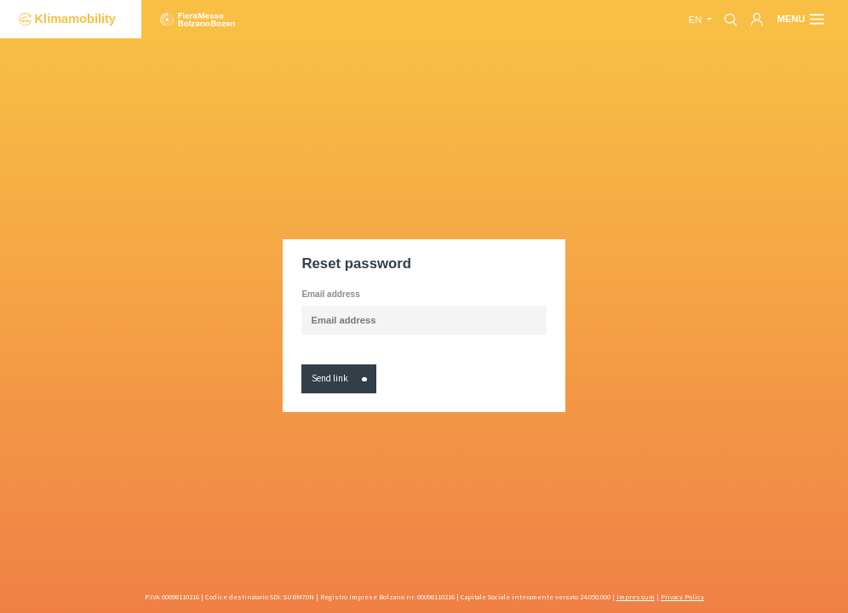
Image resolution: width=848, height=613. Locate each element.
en (697, 19)
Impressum (635, 597)
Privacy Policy (682, 597)
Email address (330, 294)
